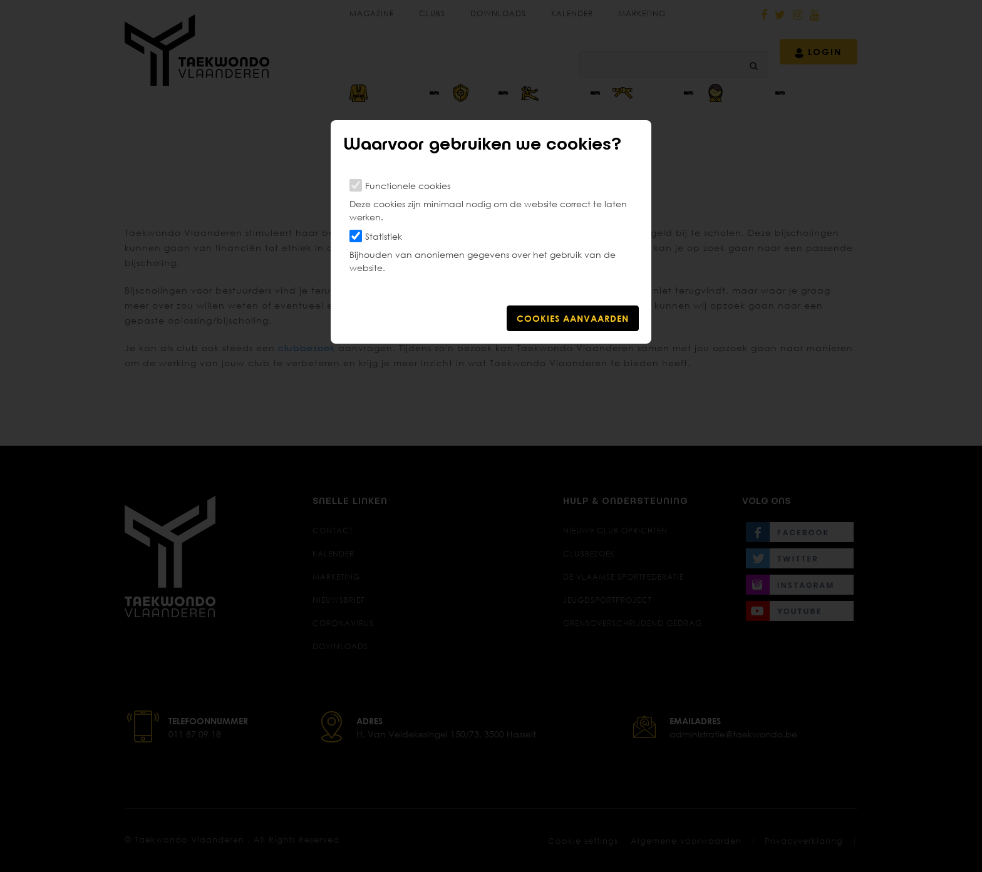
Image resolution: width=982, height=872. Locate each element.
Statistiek (383, 236)
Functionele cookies (407, 185)
